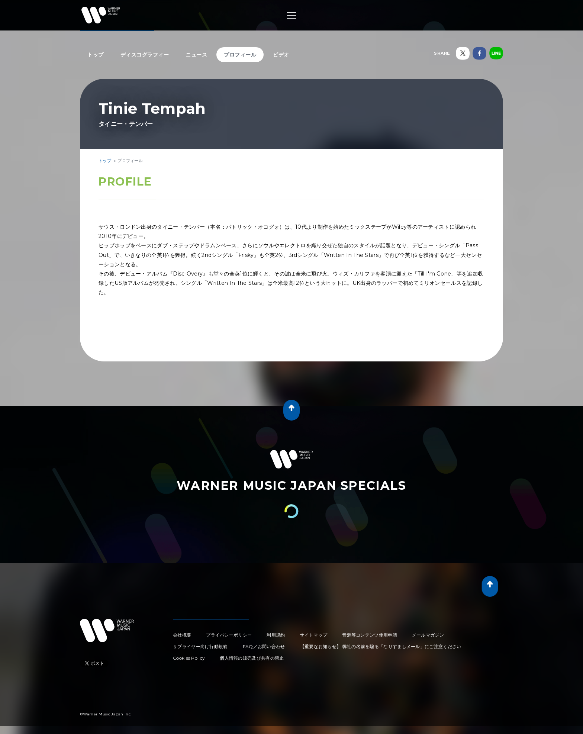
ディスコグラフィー (144, 54)
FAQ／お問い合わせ (264, 646)
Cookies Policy (189, 658)
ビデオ (281, 54)
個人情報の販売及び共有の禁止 (252, 658)
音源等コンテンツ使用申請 (369, 635)
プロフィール (240, 54)
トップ (95, 54)
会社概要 (182, 635)
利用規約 (276, 635)
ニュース (196, 54)
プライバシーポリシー (229, 635)
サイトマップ (313, 635)
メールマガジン (428, 635)
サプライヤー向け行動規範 (200, 646)
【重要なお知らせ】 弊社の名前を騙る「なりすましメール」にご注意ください (380, 646)
